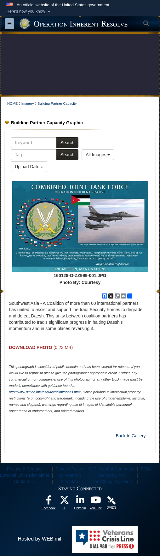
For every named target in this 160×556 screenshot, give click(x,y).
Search (67, 142)
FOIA (146, 468)
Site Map (69, 481)
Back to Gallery (131, 435)
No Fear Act (69, 475)
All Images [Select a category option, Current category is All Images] (98, 154)
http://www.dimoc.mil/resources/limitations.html (44, 392)
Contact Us (25, 481)
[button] (29, 11)
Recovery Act (112, 475)
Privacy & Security (25, 468)
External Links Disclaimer (24, 475)
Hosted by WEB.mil (39, 538)
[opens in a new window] (48, 501)
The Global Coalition (112, 481)
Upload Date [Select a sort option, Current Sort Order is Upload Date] (29, 166)
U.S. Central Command (112, 468)
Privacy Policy (69, 468)
